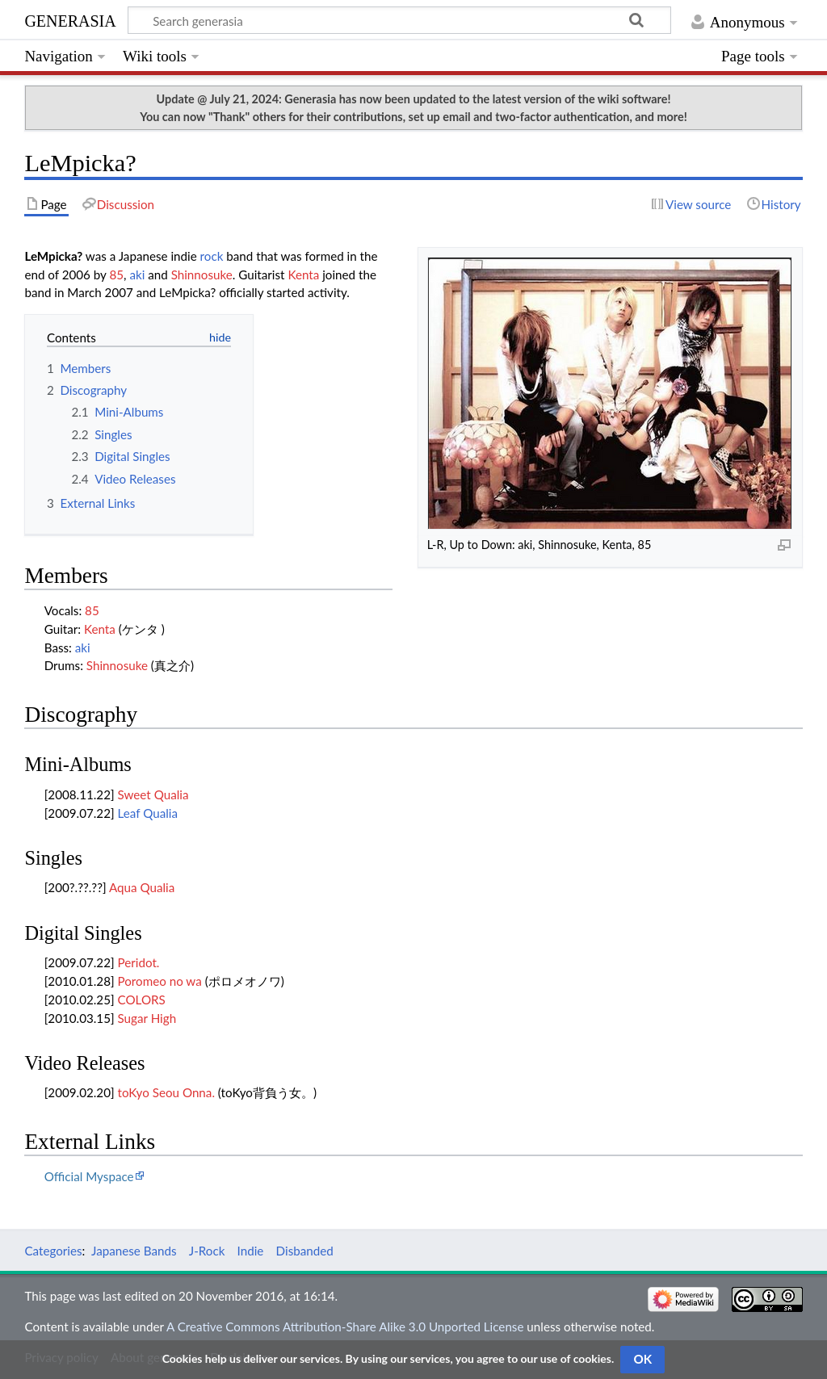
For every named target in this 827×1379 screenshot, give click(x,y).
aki (137, 274)
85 (116, 274)
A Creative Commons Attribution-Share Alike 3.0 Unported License (344, 1326)
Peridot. (139, 962)
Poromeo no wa (160, 981)
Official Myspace (89, 1176)
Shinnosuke (202, 274)
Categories (53, 1250)
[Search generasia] (399, 20)
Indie (250, 1250)
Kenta (303, 274)
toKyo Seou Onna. (166, 1092)
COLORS (142, 999)
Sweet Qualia (153, 794)
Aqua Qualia (141, 887)
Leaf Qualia (148, 813)
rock (212, 256)
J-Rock (207, 1250)
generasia (69, 18)
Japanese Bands (134, 1250)
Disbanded (305, 1250)
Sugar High (147, 1018)
